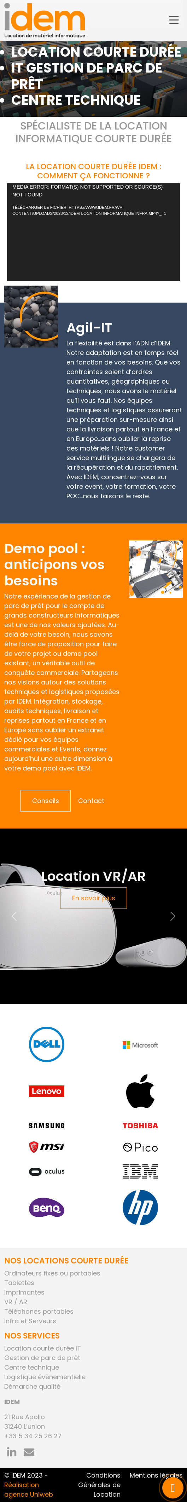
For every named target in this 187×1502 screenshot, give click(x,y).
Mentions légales (156, 1475)
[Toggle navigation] (174, 20)
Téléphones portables (39, 1311)
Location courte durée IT (42, 1348)
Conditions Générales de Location (99, 1485)
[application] (93, 232)
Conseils (45, 800)
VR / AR (15, 1301)
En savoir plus (93, 898)
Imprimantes (24, 1292)
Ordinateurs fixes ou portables (52, 1273)
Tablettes (19, 1282)
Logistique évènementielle (45, 1376)
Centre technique (31, 1367)
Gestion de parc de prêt (42, 1357)
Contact (91, 800)
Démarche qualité (32, 1386)
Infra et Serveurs (30, 1321)
